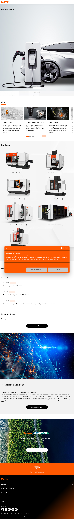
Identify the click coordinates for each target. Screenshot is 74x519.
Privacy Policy (4, 513)
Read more (37, 450)
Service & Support (6, 497)
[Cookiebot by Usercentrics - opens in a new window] (62, 248)
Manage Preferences (37, 269)
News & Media (5, 493)
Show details (62, 265)
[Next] (45, 136)
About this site (26, 513)
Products (3, 484)
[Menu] (72, 2)
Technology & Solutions (37, 407)
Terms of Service (10, 513)
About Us (3, 501)
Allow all (58, 269)
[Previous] (42, 136)
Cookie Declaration (19, 513)
